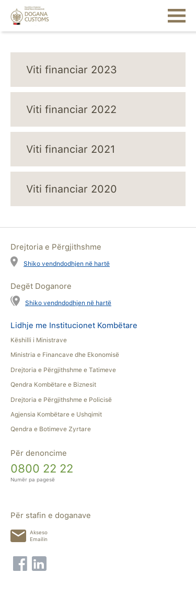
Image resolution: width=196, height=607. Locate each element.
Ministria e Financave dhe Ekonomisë (64, 354)
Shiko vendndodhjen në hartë (67, 263)
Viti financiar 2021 (70, 149)
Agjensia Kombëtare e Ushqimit (56, 414)
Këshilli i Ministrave (38, 340)
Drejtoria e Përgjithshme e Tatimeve (63, 370)
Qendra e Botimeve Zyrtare (50, 429)
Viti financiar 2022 (71, 109)
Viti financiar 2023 (71, 69)
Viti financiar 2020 (71, 189)
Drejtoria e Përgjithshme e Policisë (61, 399)
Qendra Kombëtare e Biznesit (53, 384)
